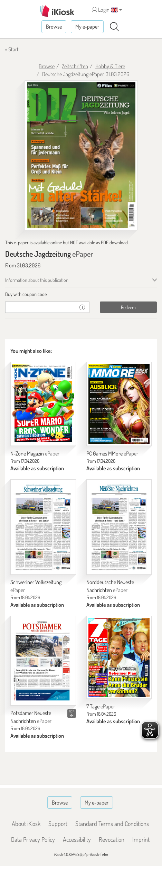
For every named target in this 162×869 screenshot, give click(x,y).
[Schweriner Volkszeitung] (43, 527)
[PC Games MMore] (119, 404)
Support (57, 823)
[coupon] (40, 307)
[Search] (114, 27)
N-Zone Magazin (34, 453)
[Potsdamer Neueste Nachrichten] (43, 661)
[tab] (81, 294)
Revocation (111, 839)
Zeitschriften (75, 66)
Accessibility (77, 839)
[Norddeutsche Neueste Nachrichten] (119, 527)
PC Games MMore (112, 453)
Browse (54, 26)
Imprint (141, 839)
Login (100, 9)
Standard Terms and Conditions (112, 823)
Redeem (128, 307)
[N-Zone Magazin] (43, 404)
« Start (12, 49)
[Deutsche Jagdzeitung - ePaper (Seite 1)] (81, 155)
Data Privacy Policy (33, 839)
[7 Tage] (119, 657)
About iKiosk (26, 823)
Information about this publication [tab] (36, 280)
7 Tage (100, 706)
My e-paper (87, 26)
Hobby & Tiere (110, 66)
